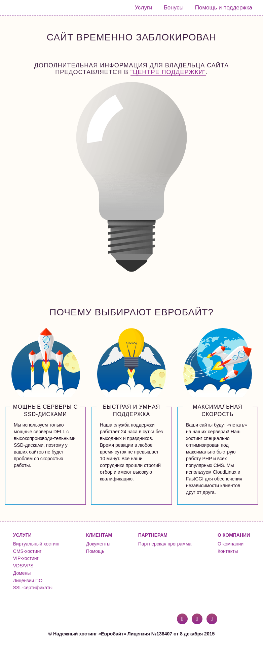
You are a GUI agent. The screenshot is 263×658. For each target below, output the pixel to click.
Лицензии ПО (27, 580)
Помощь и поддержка (223, 7)
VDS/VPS (23, 565)
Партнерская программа (165, 543)
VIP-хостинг (26, 558)
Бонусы (174, 7)
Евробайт (32, 7)
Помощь (95, 551)
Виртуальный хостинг (36, 543)
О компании (230, 543)
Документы (98, 543)
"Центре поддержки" (168, 72)
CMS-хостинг (27, 551)
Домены (22, 573)
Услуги (143, 7)
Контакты (228, 551)
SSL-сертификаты (32, 587)
